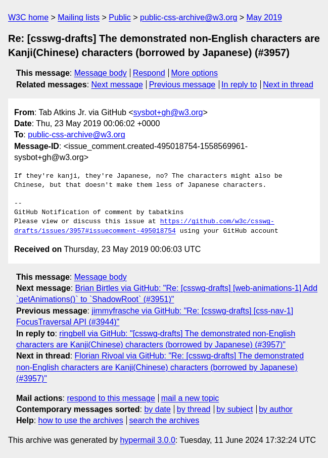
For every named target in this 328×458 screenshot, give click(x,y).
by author (276, 409)
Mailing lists (79, 17)
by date (157, 409)
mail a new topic (190, 398)
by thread (194, 409)
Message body (100, 73)
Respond (149, 73)
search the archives (164, 420)
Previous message (182, 84)
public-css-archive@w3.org (188, 17)
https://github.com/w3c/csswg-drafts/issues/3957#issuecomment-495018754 (144, 226)
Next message (117, 84)
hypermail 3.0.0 (147, 440)
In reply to (239, 84)
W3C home (28, 17)
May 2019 (264, 17)
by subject (234, 409)
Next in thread (288, 84)
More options (194, 73)
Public (120, 17)
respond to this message (111, 398)
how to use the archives (80, 420)
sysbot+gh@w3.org (168, 112)
